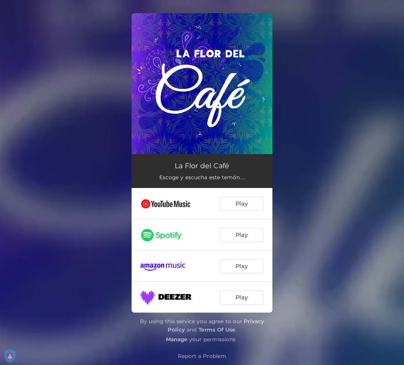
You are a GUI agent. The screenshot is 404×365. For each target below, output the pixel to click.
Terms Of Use (216, 329)
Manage (176, 339)
